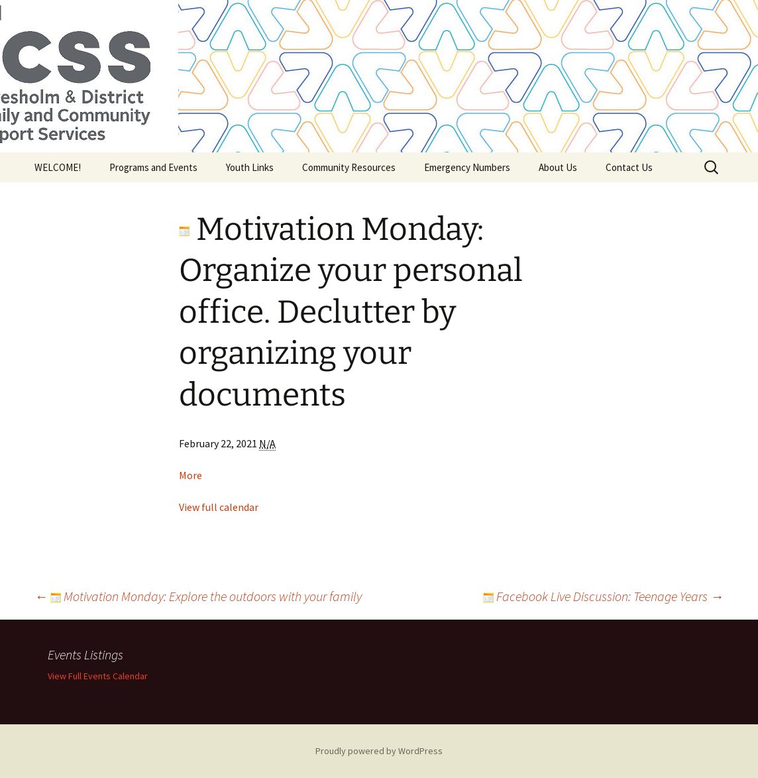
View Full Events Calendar (98, 676)
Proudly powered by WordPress (379, 751)
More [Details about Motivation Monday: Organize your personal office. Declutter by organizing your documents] (190, 475)
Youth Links (250, 167)
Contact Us (629, 167)
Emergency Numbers (467, 167)
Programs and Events (153, 167)
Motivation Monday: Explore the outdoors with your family (198, 596)
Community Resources (349, 167)
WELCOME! (57, 167)
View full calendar (218, 507)
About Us (558, 167)
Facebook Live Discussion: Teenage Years (603, 596)
